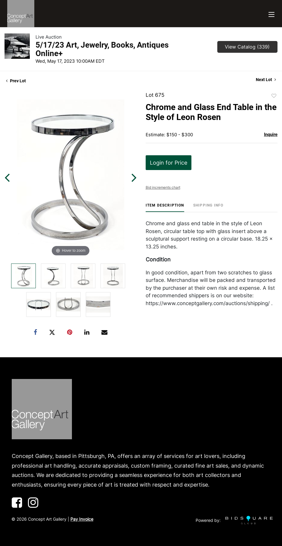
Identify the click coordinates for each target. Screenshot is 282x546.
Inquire (270, 134)
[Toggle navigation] (271, 13)
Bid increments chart (163, 187)
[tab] (165, 207)
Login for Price (168, 162)
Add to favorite (273, 96)
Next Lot (266, 79)
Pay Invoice (81, 519)
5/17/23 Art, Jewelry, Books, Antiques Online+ (102, 49)
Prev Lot (16, 80)
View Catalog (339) (247, 47)
